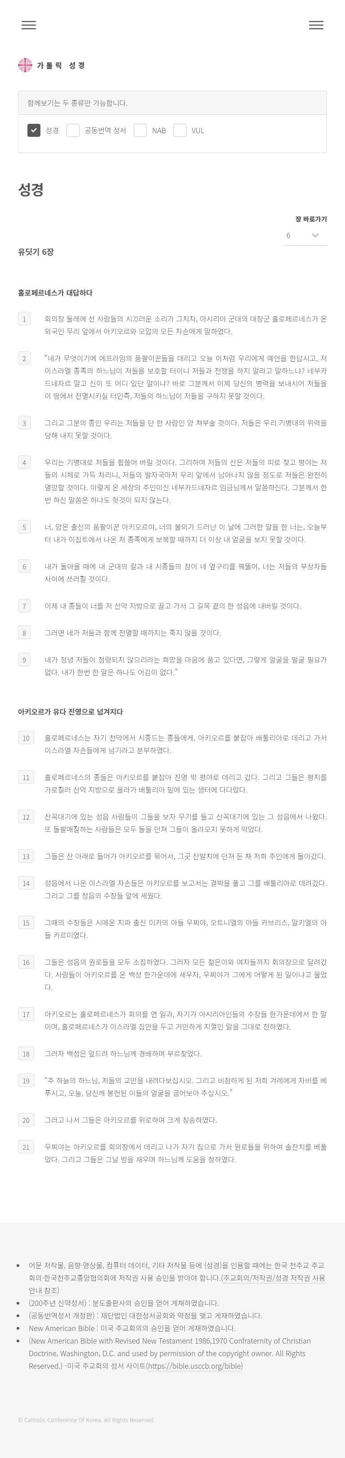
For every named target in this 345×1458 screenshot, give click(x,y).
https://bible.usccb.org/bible (194, 1365)
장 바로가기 (311, 218)
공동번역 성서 (106, 130)
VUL (198, 130)
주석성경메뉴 (28, 25)
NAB (159, 130)
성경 (52, 130)
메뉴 (316, 25)
